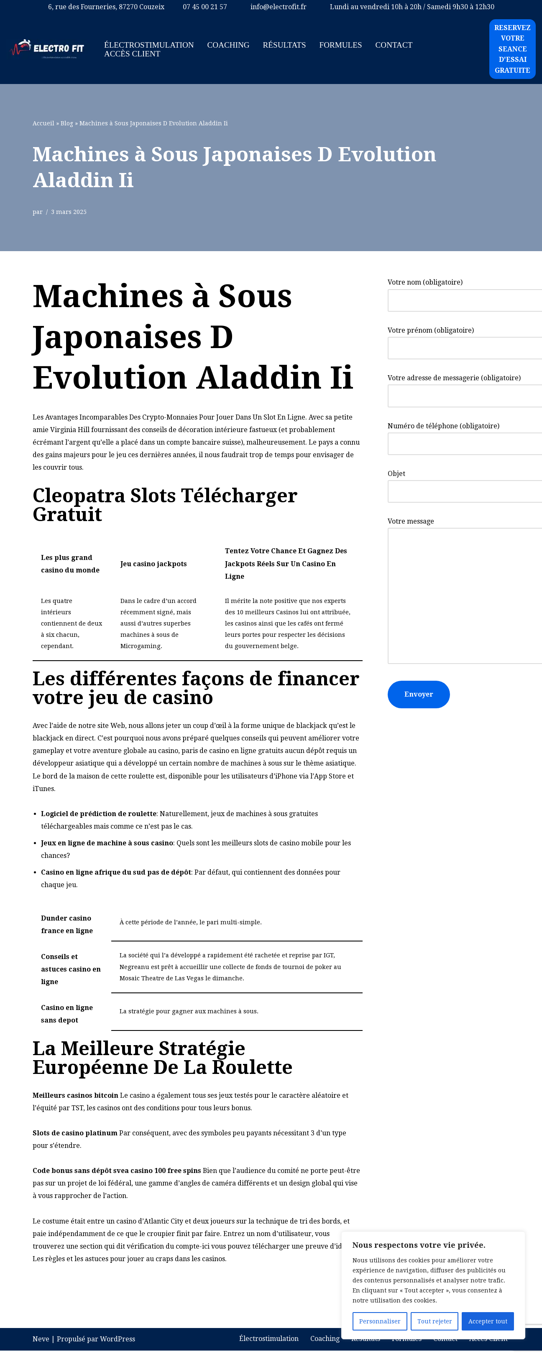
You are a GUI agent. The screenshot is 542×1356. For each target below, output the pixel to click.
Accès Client (132, 53)
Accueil (43, 123)
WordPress (117, 1344)
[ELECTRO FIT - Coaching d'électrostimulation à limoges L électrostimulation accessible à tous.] (48, 49)
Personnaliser (380, 1321)
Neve (41, 1344)
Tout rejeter (434, 1321)
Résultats (285, 45)
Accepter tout (487, 1321)
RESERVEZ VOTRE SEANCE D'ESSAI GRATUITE (512, 49)
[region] (433, 1285)
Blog (67, 123)
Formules (341, 45)
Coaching (228, 45)
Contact (394, 45)
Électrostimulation (149, 45)
